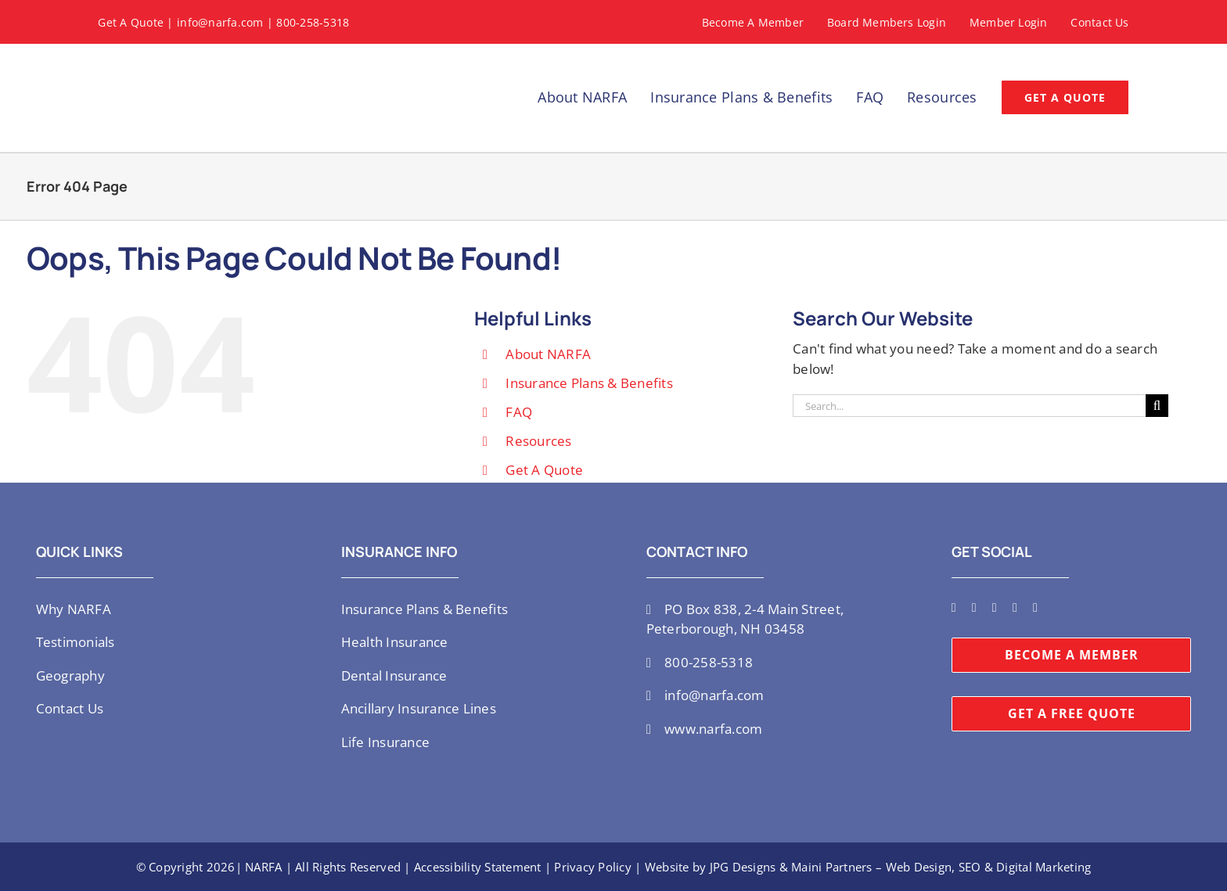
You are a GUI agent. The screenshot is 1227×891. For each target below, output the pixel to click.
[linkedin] (1015, 608)
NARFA (263, 867)
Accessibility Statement (478, 867)
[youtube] (994, 608)
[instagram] (974, 608)
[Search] (1157, 405)
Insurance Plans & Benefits (589, 383)
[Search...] (969, 405)
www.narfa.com (713, 729)
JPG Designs (743, 867)
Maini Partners (832, 867)
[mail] (1035, 608)
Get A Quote (131, 22)
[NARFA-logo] (152, 62)
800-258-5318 (312, 22)
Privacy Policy (592, 867)
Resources (538, 441)
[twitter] (954, 608)
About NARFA (548, 354)
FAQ (519, 412)
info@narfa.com (220, 22)
